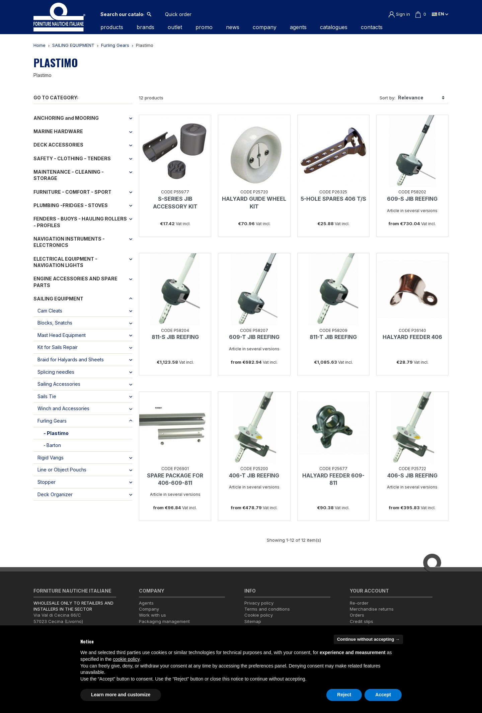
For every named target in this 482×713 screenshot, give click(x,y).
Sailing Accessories (58, 384)
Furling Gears (52, 421)
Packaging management (164, 621)
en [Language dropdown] (440, 13)
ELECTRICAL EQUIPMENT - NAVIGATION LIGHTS (65, 262)
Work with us (152, 615)
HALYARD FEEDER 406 (412, 337)
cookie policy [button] (126, 659)
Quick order (178, 14)
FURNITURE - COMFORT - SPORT (72, 192)
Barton (54, 445)
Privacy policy (258, 603)
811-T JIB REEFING (333, 337)
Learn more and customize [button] (120, 694)
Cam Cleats (49, 311)
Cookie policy (258, 615)
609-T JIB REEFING (254, 337)
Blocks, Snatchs (54, 323)
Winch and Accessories (63, 408)
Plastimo (58, 433)
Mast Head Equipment (61, 335)
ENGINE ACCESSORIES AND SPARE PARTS (75, 282)
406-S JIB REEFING (412, 475)
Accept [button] (383, 694)
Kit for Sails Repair (57, 347)
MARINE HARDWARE (58, 131)
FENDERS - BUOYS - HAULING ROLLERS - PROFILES (80, 222)
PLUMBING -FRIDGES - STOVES (70, 205)
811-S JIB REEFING (175, 337)
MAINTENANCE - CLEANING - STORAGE (68, 175)
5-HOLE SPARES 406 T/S (333, 198)
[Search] (122, 14)
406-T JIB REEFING (254, 475)
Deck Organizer (55, 494)
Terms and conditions (267, 609)
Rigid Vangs (50, 457)
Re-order (359, 603)
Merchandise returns (372, 609)
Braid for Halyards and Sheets (70, 359)
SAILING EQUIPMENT (58, 298)
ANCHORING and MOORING (66, 118)
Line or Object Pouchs (61, 469)
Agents (146, 603)
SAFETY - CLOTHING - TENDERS (72, 158)
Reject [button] (344, 694)
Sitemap (252, 621)
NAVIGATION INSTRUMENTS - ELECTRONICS (69, 242)
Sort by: (387, 97)
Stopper (46, 482)
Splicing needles (55, 372)
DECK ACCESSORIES (58, 145)
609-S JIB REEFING (412, 198)
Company (149, 609)
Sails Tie (46, 396)
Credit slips (361, 621)
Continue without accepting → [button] (368, 639)
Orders (357, 615)
